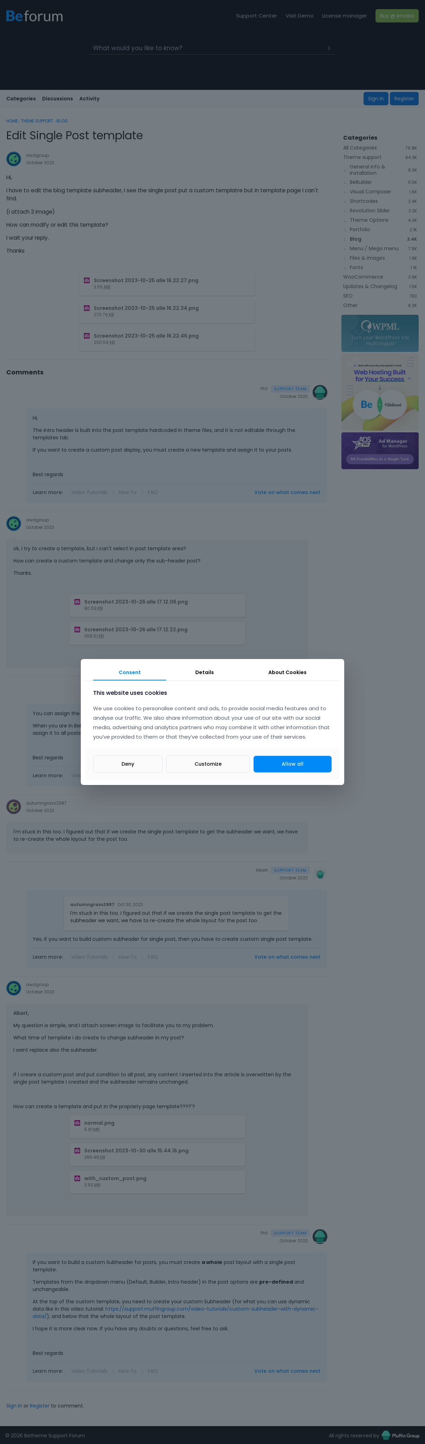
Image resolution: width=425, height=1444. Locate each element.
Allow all (292, 763)
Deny (128, 763)
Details (204, 672)
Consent (130, 672)
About (287, 672)
